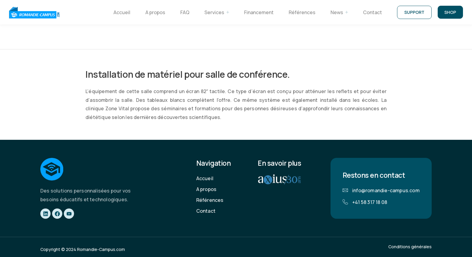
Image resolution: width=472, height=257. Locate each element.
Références (301, 12)
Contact (371, 12)
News (338, 12)
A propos (154, 12)
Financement (258, 12)
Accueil (121, 12)
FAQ (183, 12)
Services (215, 12)
